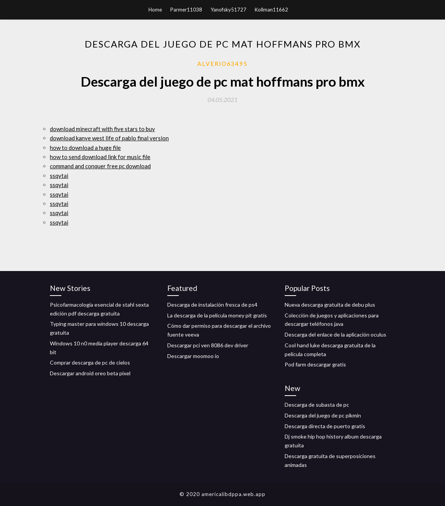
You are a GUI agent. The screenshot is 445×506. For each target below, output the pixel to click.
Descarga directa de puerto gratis (325, 426)
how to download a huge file (85, 147)
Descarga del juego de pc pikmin (323, 415)
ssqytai (59, 175)
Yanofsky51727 (228, 10)
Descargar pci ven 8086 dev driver (207, 345)
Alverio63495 (222, 63)
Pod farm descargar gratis (315, 364)
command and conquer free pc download (100, 166)
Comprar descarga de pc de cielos (90, 362)
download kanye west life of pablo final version (109, 138)
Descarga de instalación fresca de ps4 (212, 304)
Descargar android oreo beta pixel (90, 373)
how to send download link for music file (100, 156)
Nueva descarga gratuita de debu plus (330, 304)
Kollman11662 (271, 10)
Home (155, 10)
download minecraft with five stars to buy (102, 128)
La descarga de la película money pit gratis (217, 315)
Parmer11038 (186, 10)
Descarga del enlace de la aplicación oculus (335, 334)
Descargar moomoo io (193, 356)
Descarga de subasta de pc (317, 404)
